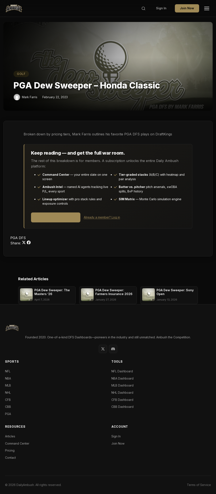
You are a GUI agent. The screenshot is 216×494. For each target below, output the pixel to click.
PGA (8, 414)
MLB (8, 385)
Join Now (187, 8)
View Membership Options (55, 217)
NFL (7, 371)
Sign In (161, 8)
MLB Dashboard (122, 385)
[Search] (143, 8)
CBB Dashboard (122, 406)
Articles (10, 436)
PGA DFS (18, 238)
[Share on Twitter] (24, 243)
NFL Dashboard (122, 371)
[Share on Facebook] (29, 243)
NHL (8, 392)
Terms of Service (199, 485)
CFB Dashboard (122, 399)
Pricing (10, 450)
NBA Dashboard (122, 378)
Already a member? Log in (102, 217)
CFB (8, 399)
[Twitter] (103, 349)
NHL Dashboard (122, 392)
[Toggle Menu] (206, 8)
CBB (8, 406)
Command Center (17, 443)
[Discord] (113, 349)
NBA (8, 378)
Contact (10, 457)
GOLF (21, 74)
